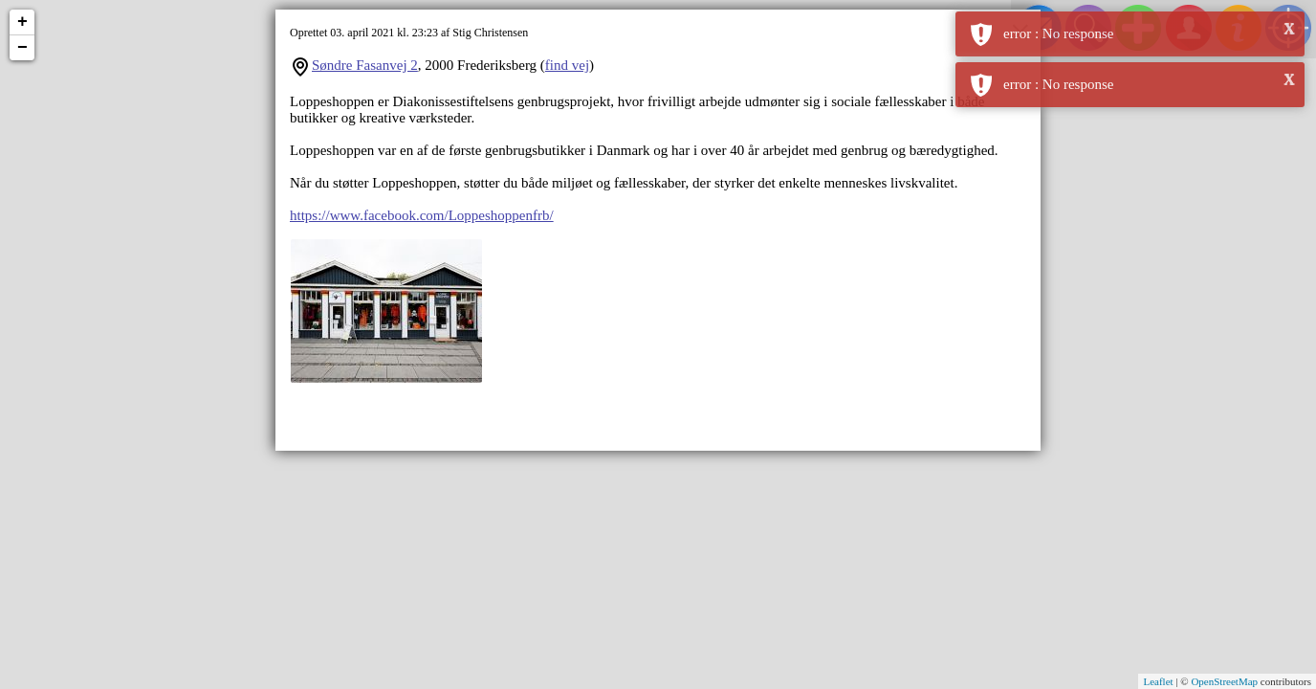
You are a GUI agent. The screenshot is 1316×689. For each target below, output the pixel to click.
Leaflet (1158, 681)
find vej (567, 65)
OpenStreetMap (1224, 681)
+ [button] (22, 22)
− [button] (22, 47)
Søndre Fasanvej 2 (365, 65)
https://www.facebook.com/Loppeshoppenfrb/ (422, 215)
